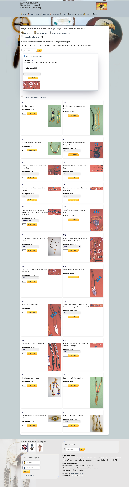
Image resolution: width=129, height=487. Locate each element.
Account (88, 14)
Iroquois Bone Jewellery (32, 37)
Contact (79, 14)
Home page (28, 33)
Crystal (64, 14)
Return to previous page (34, 56)
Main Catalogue (42, 33)
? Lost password (28, 475)
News (72, 14)
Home (25, 14)
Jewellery (55, 14)
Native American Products (61, 33)
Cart (95, 14)
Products (45, 14)
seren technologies (77, 474)
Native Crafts (34, 14)
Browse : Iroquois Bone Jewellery (35, 97)
